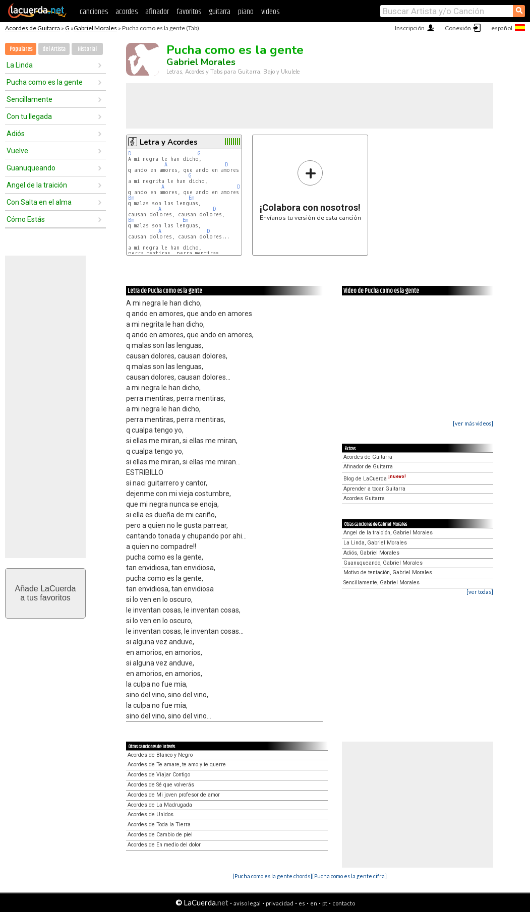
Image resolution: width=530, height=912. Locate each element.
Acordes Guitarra (364, 498)
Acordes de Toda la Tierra (159, 824)
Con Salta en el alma (39, 202)
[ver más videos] (473, 423)
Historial (87, 49)
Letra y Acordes (169, 142)
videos (270, 12)
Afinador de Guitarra (368, 466)
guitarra (219, 12)
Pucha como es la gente (45, 82)
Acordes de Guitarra (32, 28)
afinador (157, 12)
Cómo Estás (26, 219)
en (313, 903)
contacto (343, 903)
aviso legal (247, 903)
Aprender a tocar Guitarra (374, 488)
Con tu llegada (29, 116)
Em (191, 198)
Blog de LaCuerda (374, 478)
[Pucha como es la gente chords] (272, 876)
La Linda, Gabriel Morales (375, 542)
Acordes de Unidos (150, 814)
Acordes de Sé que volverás (161, 784)
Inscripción (410, 28)
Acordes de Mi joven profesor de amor (174, 795)
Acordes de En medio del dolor (164, 844)
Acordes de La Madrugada (160, 805)
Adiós (16, 134)
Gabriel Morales (95, 28)
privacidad (279, 903)
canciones (94, 12)
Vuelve (17, 151)
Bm (131, 198)
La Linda (20, 65)
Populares (21, 49)
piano (246, 12)
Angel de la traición (37, 185)
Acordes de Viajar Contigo (159, 774)
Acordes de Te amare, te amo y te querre (177, 764)
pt (324, 903)
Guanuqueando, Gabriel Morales (383, 563)
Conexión (458, 28)
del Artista (54, 49)
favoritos (188, 12)
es (302, 903)
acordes (126, 12)
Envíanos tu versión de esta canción (310, 190)
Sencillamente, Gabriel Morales (381, 582)
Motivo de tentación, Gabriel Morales (387, 572)
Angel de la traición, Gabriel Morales (388, 532)
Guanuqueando (31, 168)
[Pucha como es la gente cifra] (349, 876)
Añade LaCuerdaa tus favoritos (45, 593)
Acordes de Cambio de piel (160, 834)
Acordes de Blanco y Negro (160, 755)
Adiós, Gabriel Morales (371, 553)
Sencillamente (29, 99)
